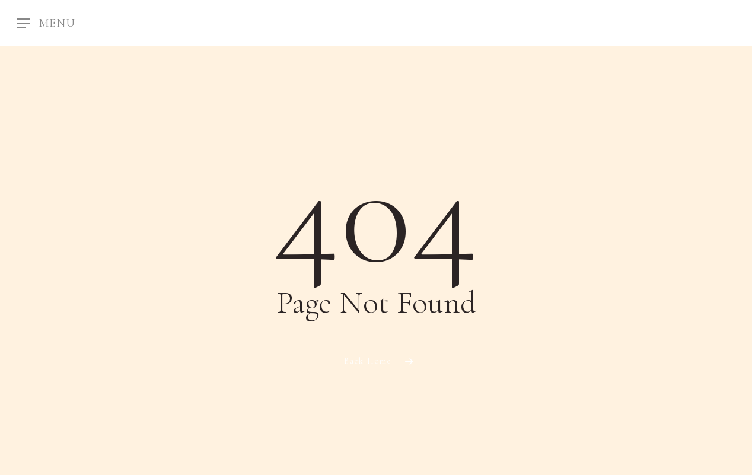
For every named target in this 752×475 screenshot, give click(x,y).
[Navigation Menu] (46, 23)
